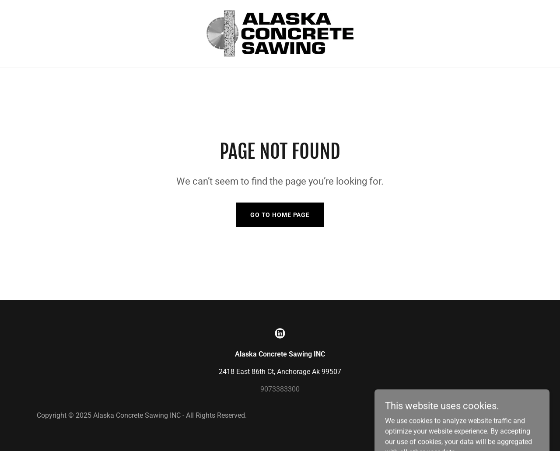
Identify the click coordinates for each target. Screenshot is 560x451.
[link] (280, 33)
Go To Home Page (280, 214)
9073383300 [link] (280, 389)
